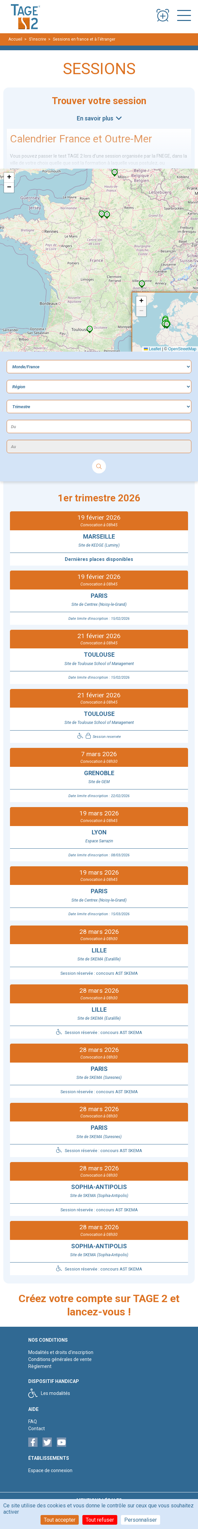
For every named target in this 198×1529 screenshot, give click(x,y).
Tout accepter (59, 1520)
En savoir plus (96, 118)
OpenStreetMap (182, 349)
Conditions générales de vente (60, 1359)
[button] (115, 173)
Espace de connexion (50, 1470)
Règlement (39, 1366)
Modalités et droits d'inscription (60, 1352)
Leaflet (152, 349)
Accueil (15, 39)
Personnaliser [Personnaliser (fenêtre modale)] (140, 1520)
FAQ (32, 1421)
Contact (36, 1428)
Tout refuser (100, 1520)
